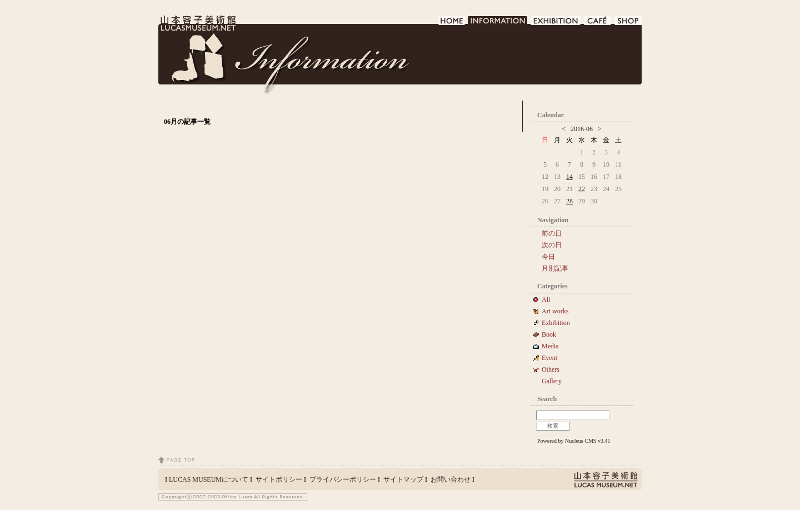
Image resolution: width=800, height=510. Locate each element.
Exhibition (556, 323)
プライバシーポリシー (342, 479)
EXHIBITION (556, 23)
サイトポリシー (279, 479)
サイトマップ (403, 479)
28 (569, 201)
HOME (452, 23)
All (546, 299)
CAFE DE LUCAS (598, 23)
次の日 (552, 245)
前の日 (552, 233)
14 (569, 177)
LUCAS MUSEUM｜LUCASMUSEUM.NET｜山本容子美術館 (197, 23)
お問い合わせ (451, 479)
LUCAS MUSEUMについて (208, 479)
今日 (548, 257)
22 (581, 189)
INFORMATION (498, 23)
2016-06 (582, 129)
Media (554, 346)
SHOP (628, 23)
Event (549, 358)
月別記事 (555, 268)
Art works (555, 311)
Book (552, 334)
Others (550, 369)
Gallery (552, 381)
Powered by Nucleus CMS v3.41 (573, 441)
